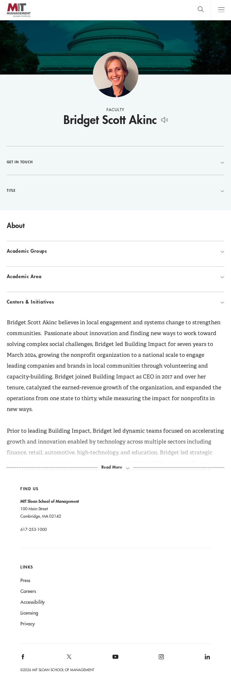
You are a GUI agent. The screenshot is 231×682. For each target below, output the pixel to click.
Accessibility (32, 602)
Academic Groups (115, 251)
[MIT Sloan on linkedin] (206, 659)
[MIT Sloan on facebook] (23, 659)
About (15, 225)
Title (115, 190)
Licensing (29, 613)
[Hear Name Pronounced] (164, 118)
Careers (28, 591)
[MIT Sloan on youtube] (114, 660)
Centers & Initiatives (115, 302)
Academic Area (115, 276)
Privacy (27, 624)
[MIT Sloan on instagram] (160, 659)
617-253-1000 (33, 529)
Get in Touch (115, 162)
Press (25, 580)
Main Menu (221, 10)
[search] (201, 10)
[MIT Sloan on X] (68, 659)
